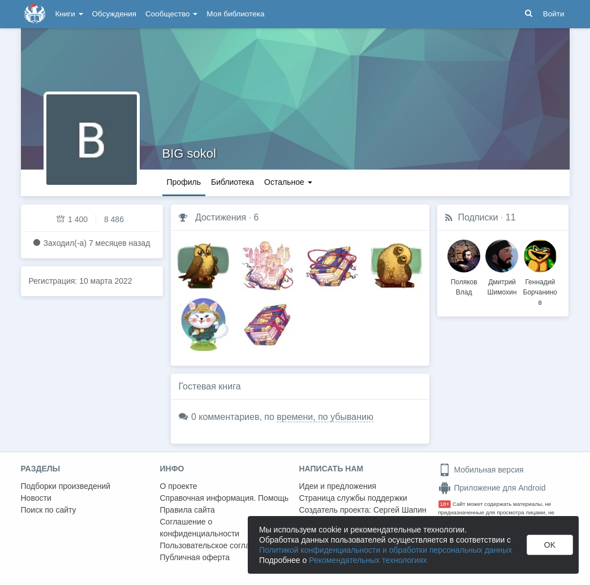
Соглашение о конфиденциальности (200, 527)
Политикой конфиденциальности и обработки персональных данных (385, 549)
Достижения (220, 217)
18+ (445, 504)
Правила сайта (187, 509)
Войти (554, 14)
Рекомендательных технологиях (368, 560)
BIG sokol (189, 153)
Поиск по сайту (48, 509)
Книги (69, 14)
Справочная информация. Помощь (224, 497)
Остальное (288, 182)
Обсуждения (114, 14)
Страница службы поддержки (353, 497)
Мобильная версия (481, 469)
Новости (36, 497)
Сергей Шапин (400, 509)
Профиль (184, 182)
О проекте (178, 486)
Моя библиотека (235, 14)
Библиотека (232, 182)
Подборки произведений (66, 486)
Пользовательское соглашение (217, 545)
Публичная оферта (195, 557)
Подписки (478, 217)
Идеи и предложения (338, 486)
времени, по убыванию (325, 417)
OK (549, 544)
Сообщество (171, 14)
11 (511, 217)
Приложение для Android (492, 488)
